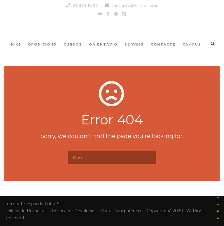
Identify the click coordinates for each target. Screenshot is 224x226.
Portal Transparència (121, 210)
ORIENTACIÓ (103, 44)
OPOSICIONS (42, 44)
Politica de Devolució (73, 210)
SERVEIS (134, 44)
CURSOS (73, 44)
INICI (15, 44)
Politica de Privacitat (25, 210)
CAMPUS (192, 44)
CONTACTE (163, 44)
